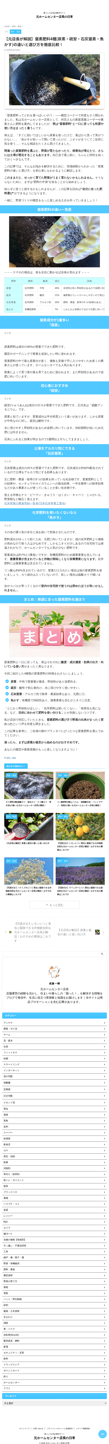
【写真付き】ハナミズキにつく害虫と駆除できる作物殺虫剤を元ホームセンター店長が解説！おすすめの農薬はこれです (28, 894)
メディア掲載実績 (83, 1425)
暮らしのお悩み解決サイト (54, 1431)
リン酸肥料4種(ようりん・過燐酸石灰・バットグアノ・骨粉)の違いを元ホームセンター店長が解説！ (80, 805)
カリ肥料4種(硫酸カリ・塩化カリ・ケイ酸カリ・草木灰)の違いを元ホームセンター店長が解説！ (29, 805)
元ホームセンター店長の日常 (54, 16)
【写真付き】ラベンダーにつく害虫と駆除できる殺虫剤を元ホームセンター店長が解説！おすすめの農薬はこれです (79, 894)
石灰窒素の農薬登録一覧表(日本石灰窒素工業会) (35, 503)
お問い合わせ (38, 1425)
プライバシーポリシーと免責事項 (60, 1425)
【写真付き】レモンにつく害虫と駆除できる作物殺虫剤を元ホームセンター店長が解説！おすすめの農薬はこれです (79, 850)
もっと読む (56, 908)
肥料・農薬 (11, 758)
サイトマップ (24, 1425)
